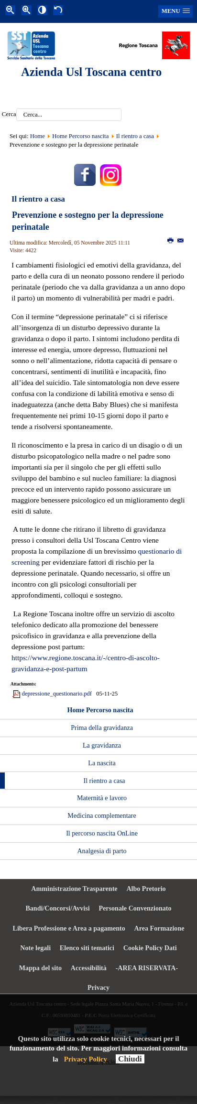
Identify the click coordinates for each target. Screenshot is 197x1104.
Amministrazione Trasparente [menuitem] (74, 888)
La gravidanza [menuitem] (102, 745)
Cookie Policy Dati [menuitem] (150, 948)
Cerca (9, 114)
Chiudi (130, 1058)
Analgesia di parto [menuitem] (101, 851)
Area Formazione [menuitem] (159, 928)
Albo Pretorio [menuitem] (145, 888)
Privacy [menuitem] (98, 987)
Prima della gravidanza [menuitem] (102, 727)
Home (37, 136)
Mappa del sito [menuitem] (40, 968)
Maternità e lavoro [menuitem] (102, 798)
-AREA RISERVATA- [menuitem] (147, 968)
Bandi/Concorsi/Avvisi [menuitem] (57, 908)
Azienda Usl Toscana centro (91, 71)
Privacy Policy (85, 1059)
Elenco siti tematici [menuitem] (87, 948)
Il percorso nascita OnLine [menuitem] (102, 833)
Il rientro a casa (135, 136)
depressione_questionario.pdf (57, 693)
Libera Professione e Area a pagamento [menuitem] (69, 928)
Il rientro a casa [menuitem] (104, 780)
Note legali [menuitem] (35, 948)
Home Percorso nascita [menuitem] (100, 710)
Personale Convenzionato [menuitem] (134, 908)
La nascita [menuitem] (101, 763)
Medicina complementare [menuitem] (101, 815)
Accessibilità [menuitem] (89, 968)
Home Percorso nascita (80, 136)
